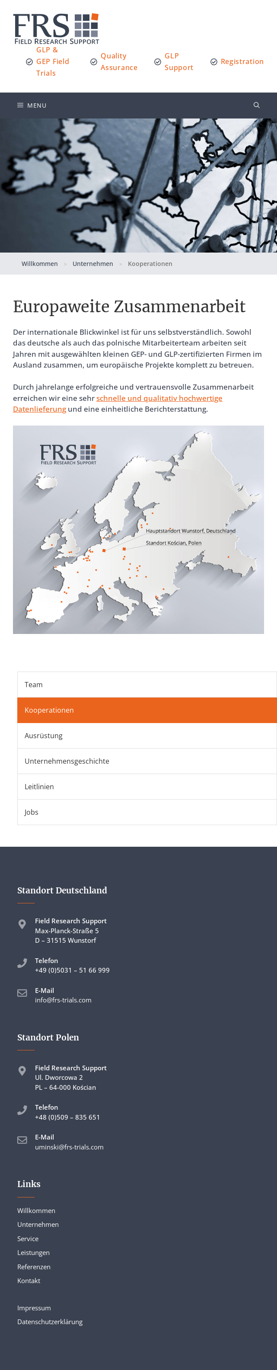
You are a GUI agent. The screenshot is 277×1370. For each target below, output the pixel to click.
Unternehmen (93, 263)
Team (34, 684)
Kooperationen (49, 710)
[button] (256, 105)
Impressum (34, 1307)
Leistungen (33, 1252)
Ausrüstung (44, 735)
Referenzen (34, 1266)
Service (27, 1238)
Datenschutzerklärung (50, 1321)
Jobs (31, 812)
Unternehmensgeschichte (67, 761)
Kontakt (28, 1280)
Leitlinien (39, 786)
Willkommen (40, 263)
